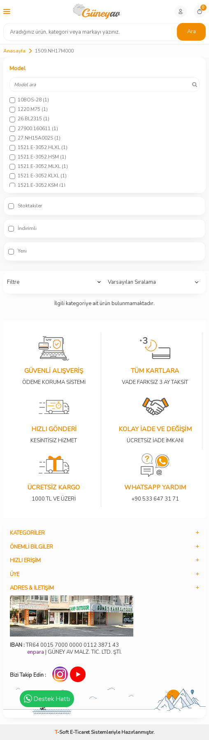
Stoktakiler (25, 205)
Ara (191, 31)
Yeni (17, 251)
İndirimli (22, 228)
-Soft (62, 732)
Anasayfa (14, 51)
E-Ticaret (80, 732)
